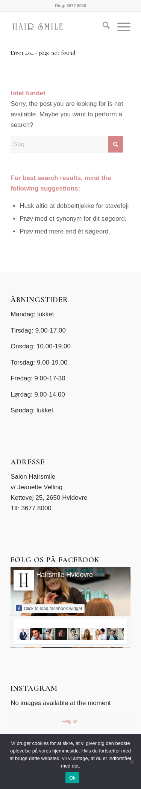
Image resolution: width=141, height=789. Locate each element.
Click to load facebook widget (49, 608)
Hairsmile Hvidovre (64, 574)
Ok (72, 778)
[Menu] (120, 27)
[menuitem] (102, 27)
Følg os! (70, 721)
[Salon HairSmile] (58, 27)
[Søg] (102, 27)
